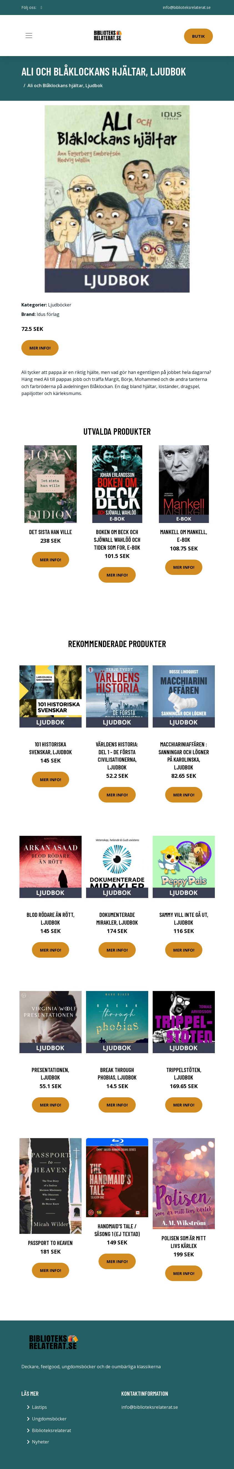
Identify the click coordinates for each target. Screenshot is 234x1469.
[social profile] (41, 7)
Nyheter (40, 1442)
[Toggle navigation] (28, 35)
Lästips (39, 1407)
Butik (198, 36)
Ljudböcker (59, 305)
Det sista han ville (50, 531)
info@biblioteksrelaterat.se (187, 7)
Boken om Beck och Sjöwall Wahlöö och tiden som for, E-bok (117, 539)
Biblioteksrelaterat (51, 1430)
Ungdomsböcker (49, 1419)
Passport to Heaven (50, 1242)
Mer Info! (40, 348)
